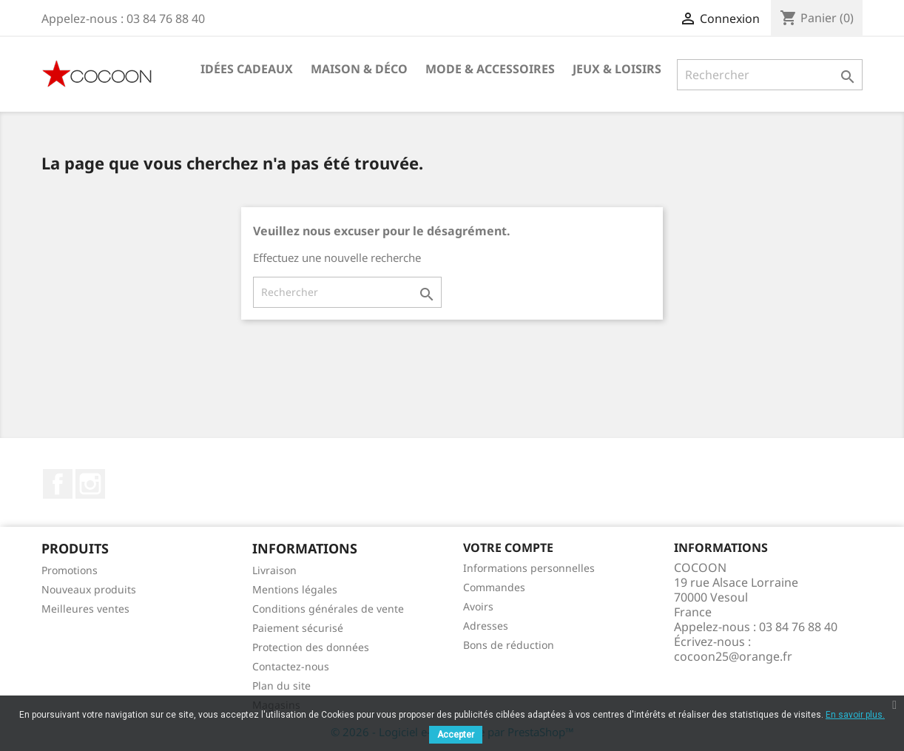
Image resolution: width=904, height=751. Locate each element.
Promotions (69, 570)
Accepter (455, 735)
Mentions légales (294, 589)
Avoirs (478, 606)
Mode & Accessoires (490, 69)
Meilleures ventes (85, 609)
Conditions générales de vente (328, 609)
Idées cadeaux (246, 69)
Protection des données (310, 647)
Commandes (494, 587)
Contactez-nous (290, 666)
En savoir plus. (855, 715)
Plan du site (281, 685)
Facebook (57, 484)
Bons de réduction (508, 645)
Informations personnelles (529, 568)
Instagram (90, 484)
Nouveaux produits (88, 589)
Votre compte (508, 547)
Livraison (274, 570)
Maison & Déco (359, 69)
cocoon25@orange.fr (733, 656)
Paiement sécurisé (297, 628)
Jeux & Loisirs (617, 69)
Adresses (485, 626)
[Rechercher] (770, 74)
